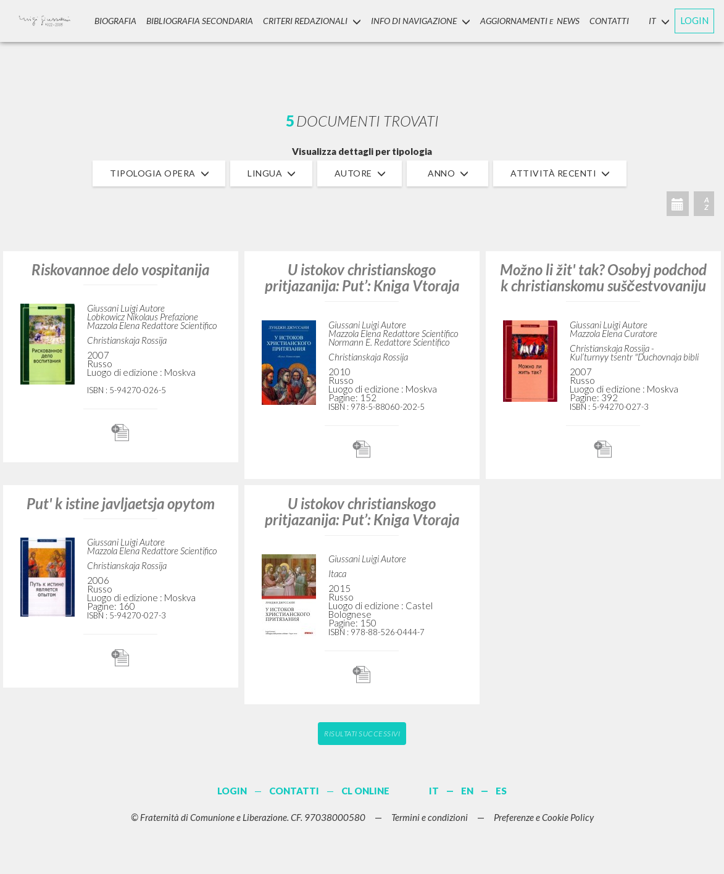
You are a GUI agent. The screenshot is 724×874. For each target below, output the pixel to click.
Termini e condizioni (429, 817)
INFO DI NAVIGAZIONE (420, 20)
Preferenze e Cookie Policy (544, 817)
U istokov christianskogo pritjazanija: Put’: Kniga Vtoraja (362, 277)
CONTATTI (609, 20)
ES (501, 790)
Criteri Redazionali (312, 20)
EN (467, 790)
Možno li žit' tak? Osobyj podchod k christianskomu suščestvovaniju (603, 277)
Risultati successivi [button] (362, 733)
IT (434, 790)
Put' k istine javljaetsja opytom (121, 503)
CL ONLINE (365, 790)
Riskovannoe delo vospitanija (120, 269)
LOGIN (694, 20)
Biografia (115, 20)
